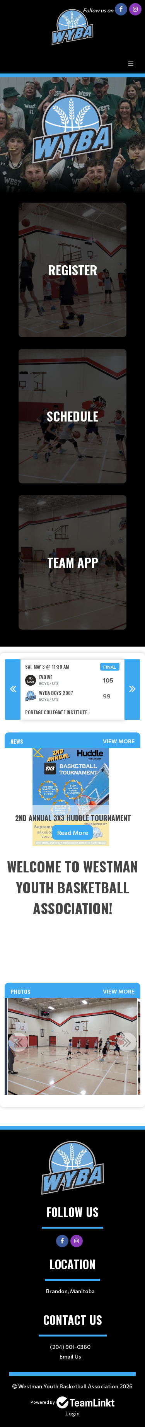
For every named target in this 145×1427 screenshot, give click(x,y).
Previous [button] (12, 689)
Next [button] (132, 689)
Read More (72, 832)
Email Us (70, 1356)
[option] (72, 690)
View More (119, 741)
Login (72, 1413)
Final (109, 666)
